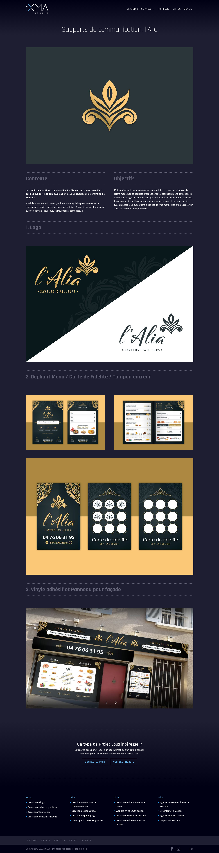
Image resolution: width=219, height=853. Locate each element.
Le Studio (132, 9)
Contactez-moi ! (95, 762)
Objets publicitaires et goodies (87, 820)
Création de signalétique (84, 810)
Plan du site (80, 848)
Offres (177, 9)
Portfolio (163, 9)
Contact (188, 9)
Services (146, 9)
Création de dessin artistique (42, 816)
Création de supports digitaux (131, 815)
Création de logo (36, 802)
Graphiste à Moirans (170, 820)
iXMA (47, 848)
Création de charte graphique (43, 807)
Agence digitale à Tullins (172, 815)
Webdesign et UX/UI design (130, 810)
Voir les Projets (123, 762)
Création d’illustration (39, 811)
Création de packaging (83, 815)
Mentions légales (62, 848)
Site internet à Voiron (171, 810)
